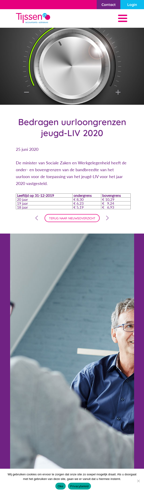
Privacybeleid (79, 486)
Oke (60, 486)
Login (132, 4)
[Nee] (138, 481)
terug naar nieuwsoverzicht (72, 218)
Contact (109, 4)
